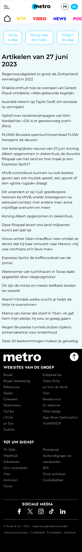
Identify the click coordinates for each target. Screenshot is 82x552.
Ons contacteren (15, 467)
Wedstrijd (10, 455)
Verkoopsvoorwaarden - (16, 532)
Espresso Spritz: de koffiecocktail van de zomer (36, 260)
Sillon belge (51, 411)
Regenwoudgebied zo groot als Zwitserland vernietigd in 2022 (40, 76)
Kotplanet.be (52, 374)
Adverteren (11, 461)
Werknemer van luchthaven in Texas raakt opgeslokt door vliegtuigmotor (38, 274)
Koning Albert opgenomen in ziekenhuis (37, 216)
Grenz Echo (51, 380)
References (11, 386)
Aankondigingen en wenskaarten (57, 458)
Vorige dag (13, 37)
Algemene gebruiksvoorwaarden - (51, 526)
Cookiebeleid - (38, 532)
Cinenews (10, 399)
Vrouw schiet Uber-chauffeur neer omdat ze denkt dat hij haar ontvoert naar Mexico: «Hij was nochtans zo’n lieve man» (40, 244)
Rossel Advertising (16, 380)
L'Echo (8, 417)
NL (74, 6)
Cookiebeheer (53, 479)
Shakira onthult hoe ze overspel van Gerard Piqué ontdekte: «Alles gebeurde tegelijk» (39, 90)
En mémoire (51, 405)
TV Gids (9, 449)
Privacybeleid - (55, 532)
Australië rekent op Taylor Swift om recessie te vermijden (39, 104)
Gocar (8, 486)
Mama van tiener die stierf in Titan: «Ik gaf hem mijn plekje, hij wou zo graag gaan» (38, 316)
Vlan (6, 473)
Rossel (8, 374)
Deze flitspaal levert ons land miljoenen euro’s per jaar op (36, 227)
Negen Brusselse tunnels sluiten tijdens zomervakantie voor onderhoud (36, 329)
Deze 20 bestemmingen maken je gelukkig (40, 341)
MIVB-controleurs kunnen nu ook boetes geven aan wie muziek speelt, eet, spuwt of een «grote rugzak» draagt (39, 178)
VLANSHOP (52, 423)
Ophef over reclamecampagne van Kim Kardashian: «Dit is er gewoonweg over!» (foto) (36, 121)
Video (39, 19)
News (59, 19)
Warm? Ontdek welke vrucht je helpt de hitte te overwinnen (37, 302)
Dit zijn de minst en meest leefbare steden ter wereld (39, 288)
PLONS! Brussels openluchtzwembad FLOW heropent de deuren (40, 137)
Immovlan (10, 479)
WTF (21, 19)
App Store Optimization (60, 417)
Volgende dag (68, 37)
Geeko (8, 393)
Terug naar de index (39, 37)
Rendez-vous (52, 399)
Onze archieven (54, 473)
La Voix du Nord (55, 386)
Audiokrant (70, 532)
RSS (46, 467)
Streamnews (12, 405)
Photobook (51, 449)
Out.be (8, 411)
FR (65, 6)
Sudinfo (9, 429)
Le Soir (8, 423)
